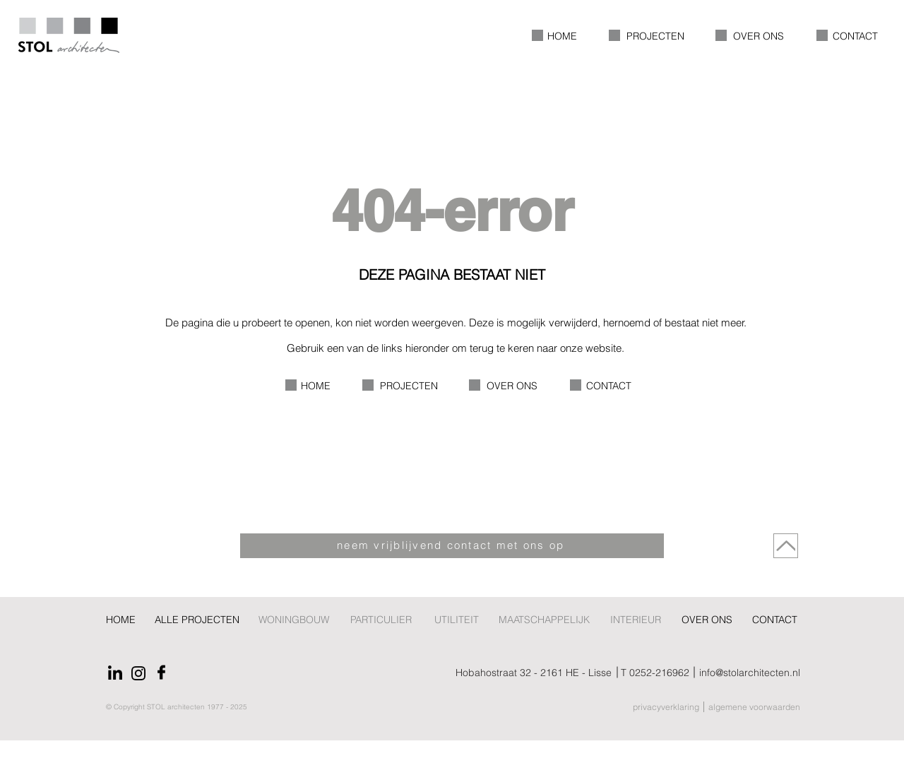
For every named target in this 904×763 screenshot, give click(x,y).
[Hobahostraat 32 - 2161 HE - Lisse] (505, 672)
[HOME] (121, 620)
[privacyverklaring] (648, 706)
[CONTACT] (775, 620)
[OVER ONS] (707, 620)
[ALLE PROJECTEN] (197, 620)
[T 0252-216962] (655, 672)
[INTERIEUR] (635, 620)
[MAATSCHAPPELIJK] (544, 620)
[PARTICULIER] (382, 620)
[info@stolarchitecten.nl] (791, 672)
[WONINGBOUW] (294, 620)
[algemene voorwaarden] (759, 706)
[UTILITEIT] (456, 620)
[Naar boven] (785, 545)
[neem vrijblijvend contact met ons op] (452, 545)
